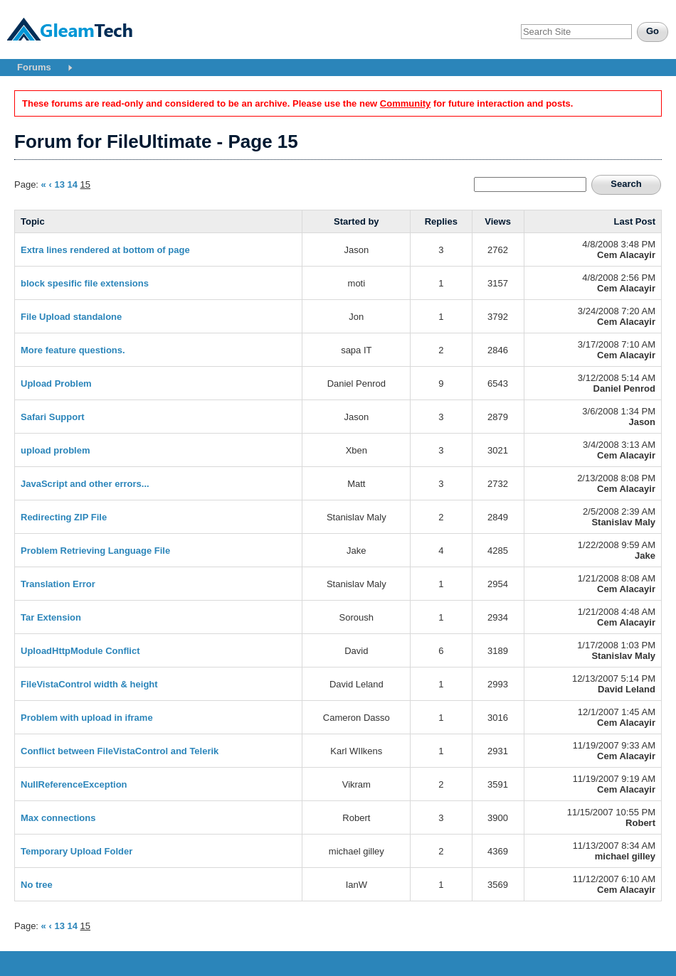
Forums (34, 67)
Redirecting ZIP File (64, 517)
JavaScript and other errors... (85, 483)
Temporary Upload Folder (76, 851)
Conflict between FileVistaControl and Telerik (119, 751)
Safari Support (53, 417)
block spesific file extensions (85, 283)
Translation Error (58, 584)
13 (59, 184)
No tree (37, 884)
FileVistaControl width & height (89, 684)
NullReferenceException (74, 784)
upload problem (55, 450)
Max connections (58, 818)
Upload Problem (56, 383)
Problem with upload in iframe (87, 717)
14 (73, 184)
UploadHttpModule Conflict (80, 650)
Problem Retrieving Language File (95, 550)
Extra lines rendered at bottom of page (105, 250)
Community (405, 103)
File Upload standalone (71, 316)
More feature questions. (73, 350)
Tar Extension (51, 617)
